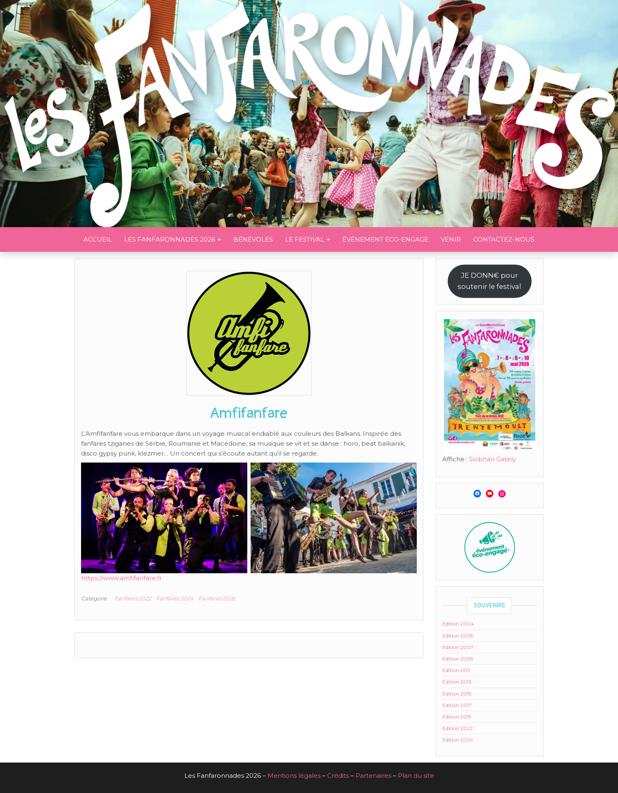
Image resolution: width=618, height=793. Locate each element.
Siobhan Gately (492, 459)
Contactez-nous (503, 239)
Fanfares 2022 (132, 598)
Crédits (338, 775)
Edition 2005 (457, 636)
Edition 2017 (457, 705)
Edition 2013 (457, 682)
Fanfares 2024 (174, 598)
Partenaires (373, 775)
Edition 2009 (458, 659)
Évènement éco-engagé (385, 239)
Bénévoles (253, 239)
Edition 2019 (457, 717)
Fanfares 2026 (216, 598)
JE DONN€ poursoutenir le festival (489, 281)
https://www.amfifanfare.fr (121, 578)
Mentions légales (294, 775)
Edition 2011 (456, 670)
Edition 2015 (456, 694)
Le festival (307, 239)
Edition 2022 (457, 728)
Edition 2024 (457, 740)
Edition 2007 (458, 647)
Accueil (98, 239)
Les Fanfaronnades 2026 (172, 239)
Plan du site (416, 775)
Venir (451, 239)
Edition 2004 (458, 624)
